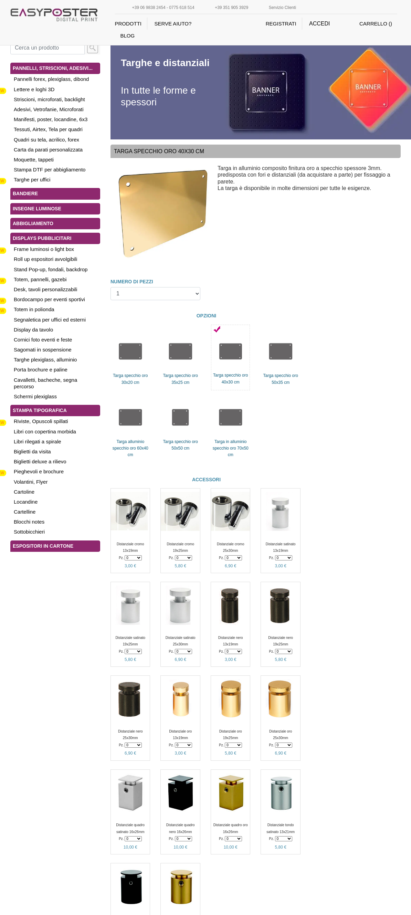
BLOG (127, 36)
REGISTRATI (281, 24)
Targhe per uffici (32, 179)
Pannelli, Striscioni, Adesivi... (53, 68)
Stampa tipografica (40, 410)
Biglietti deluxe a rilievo (40, 461)
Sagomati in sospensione (43, 350)
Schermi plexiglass (35, 396)
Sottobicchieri (29, 532)
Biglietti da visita (32, 451)
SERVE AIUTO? (172, 24)
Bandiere (25, 193)
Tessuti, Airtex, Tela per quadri (48, 129)
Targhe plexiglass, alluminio (45, 359)
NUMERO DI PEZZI (131, 281)
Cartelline (24, 512)
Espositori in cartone (43, 546)
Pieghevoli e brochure (39, 471)
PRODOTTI (128, 24)
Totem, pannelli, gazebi (40, 279)
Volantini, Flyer (31, 482)
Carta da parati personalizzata (48, 149)
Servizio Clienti (282, 7)
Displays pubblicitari (42, 238)
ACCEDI (319, 24)
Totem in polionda (34, 309)
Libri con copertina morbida (45, 431)
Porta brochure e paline (40, 369)
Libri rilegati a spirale (37, 441)
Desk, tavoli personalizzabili (45, 289)
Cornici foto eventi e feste (43, 340)
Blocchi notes (29, 522)
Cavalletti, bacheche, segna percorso (45, 383)
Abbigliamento (33, 223)
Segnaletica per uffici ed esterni (50, 320)
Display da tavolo (33, 330)
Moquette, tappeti (34, 159)
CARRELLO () (375, 24)
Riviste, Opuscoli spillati (41, 421)
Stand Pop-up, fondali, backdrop (50, 269)
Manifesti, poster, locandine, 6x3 (50, 119)
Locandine (26, 502)
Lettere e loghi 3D (34, 89)
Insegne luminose (37, 208)
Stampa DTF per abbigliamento (49, 169)
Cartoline (24, 492)
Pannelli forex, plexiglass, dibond (51, 79)
